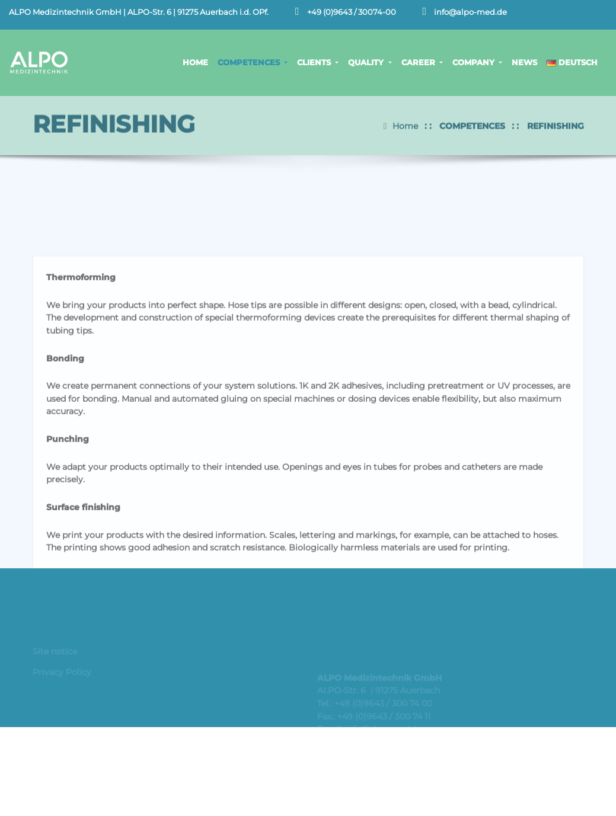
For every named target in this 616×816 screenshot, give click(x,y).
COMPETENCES (253, 62)
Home (405, 122)
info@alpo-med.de (470, 12)
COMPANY (477, 62)
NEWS (524, 62)
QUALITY (369, 62)
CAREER (422, 62)
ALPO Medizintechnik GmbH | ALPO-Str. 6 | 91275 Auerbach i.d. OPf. (139, 12)
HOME (195, 62)
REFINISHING (555, 122)
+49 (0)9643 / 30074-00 (351, 12)
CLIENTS (318, 62)
